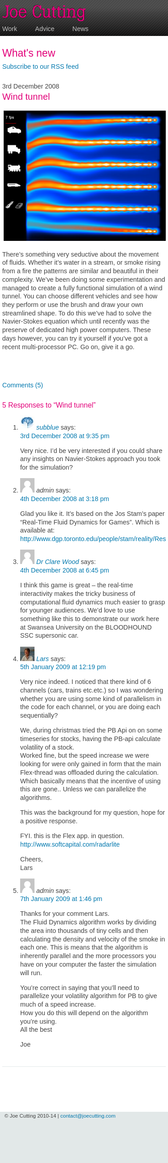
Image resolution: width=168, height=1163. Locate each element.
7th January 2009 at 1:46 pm (61, 898)
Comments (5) (22, 385)
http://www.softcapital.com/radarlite (70, 844)
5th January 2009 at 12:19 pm (63, 666)
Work (9, 28)
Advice (44, 28)
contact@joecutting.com (88, 1116)
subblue (47, 427)
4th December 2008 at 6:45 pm (64, 570)
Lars (42, 658)
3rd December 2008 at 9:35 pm (64, 435)
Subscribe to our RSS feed (40, 66)
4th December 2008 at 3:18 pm (64, 498)
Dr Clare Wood (57, 561)
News (81, 28)
